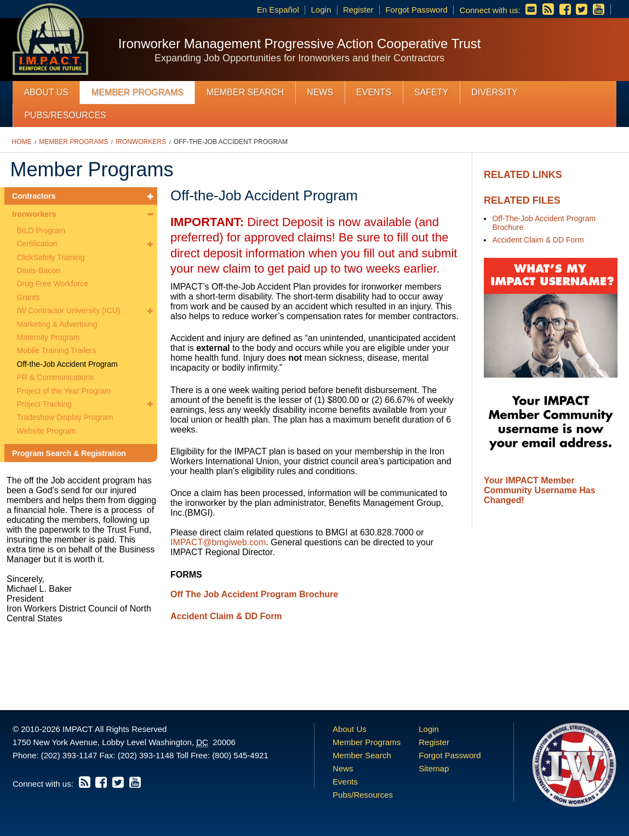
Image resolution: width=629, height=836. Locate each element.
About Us (46, 92)
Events (373, 92)
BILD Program (41, 230)
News (320, 92)
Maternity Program (48, 337)
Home (22, 142)
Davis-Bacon (38, 270)
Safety (431, 92)
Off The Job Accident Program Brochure (254, 594)
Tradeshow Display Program (65, 417)
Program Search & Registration (69, 453)
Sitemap (434, 768)
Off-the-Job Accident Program (231, 142)
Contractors (33, 196)
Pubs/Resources (65, 115)
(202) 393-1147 (69, 755)
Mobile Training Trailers (56, 350)
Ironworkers (141, 142)
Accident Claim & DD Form (538, 239)
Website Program (46, 430)
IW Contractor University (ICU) (69, 310)
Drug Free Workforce (52, 283)
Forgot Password (416, 9)
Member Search (245, 92)
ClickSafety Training (51, 257)
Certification (37, 243)
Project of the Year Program (64, 391)
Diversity (494, 92)
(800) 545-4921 (240, 755)
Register (358, 9)
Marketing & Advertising (57, 324)
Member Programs (138, 92)
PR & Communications (55, 377)
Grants (28, 297)
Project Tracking (44, 404)
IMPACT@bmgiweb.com (218, 542)
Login (321, 9)
